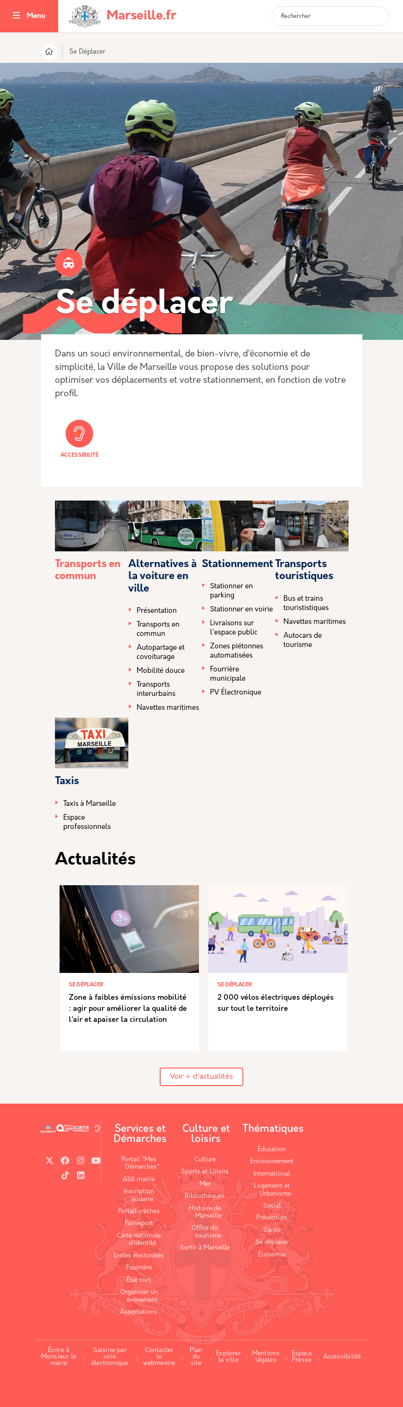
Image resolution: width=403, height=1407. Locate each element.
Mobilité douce (161, 671)
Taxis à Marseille (89, 804)
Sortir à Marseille (205, 1248)
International (271, 1174)
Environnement (272, 1162)
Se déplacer (272, 1242)
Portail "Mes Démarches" (140, 1163)
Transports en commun (158, 630)
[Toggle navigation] (16, 16)
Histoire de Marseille (205, 1212)
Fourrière (139, 1268)
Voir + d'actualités (201, 1077)
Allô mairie (139, 1180)
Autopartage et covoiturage (161, 653)
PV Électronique (235, 692)
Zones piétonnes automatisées (236, 651)
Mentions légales (266, 1357)
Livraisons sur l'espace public (234, 628)
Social (272, 1206)
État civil (138, 1280)
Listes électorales (139, 1256)
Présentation (157, 611)
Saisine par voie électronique (109, 1356)
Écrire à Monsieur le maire (58, 1356)
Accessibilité (79, 439)
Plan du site (196, 1356)
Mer (205, 1184)
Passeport (139, 1223)
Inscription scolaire (139, 1195)
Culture (205, 1160)
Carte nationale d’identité (139, 1239)
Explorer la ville (228, 1357)
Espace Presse (302, 1357)
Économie (272, 1255)
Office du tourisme (206, 1231)
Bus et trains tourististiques (306, 604)
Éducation (272, 1150)
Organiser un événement (139, 1296)
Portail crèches (139, 1211)
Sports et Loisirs (205, 1172)
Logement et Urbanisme (272, 1189)
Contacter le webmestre (159, 1356)
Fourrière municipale (228, 674)
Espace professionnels (87, 823)
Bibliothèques (205, 1196)
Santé (272, 1230)
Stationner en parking (231, 591)
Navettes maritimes (168, 708)
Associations (138, 1312)
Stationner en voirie (241, 609)
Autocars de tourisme (302, 641)
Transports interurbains (156, 690)
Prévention (271, 1218)
